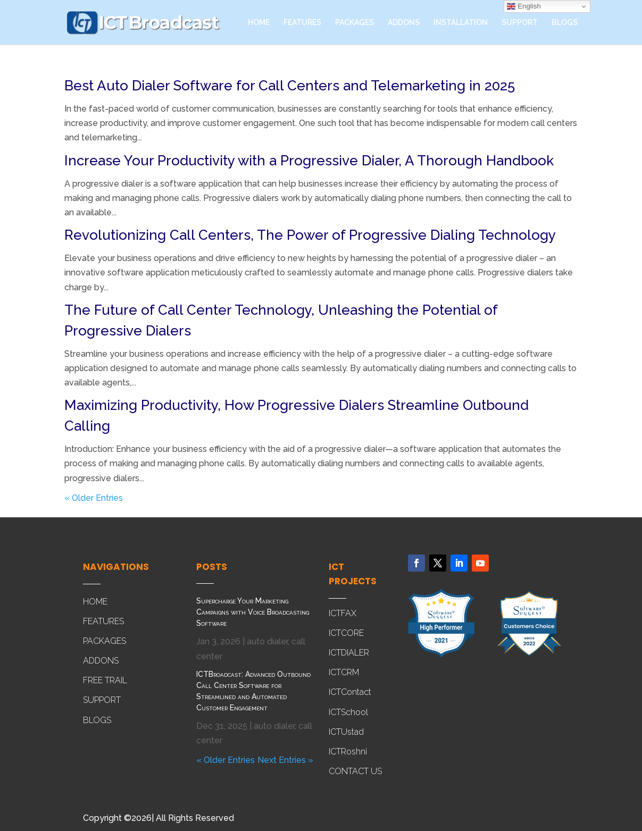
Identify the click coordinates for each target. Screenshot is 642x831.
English (523, 6)
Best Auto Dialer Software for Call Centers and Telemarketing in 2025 (289, 86)
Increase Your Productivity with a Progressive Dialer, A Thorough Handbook (309, 161)
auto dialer (267, 641)
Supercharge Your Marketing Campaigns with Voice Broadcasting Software (252, 612)
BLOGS (565, 23)
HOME (259, 23)
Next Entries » (285, 760)
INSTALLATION (460, 23)
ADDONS (404, 23)
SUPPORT (520, 23)
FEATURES (302, 23)
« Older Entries (93, 498)
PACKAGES (354, 23)
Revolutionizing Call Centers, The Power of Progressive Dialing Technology (310, 235)
